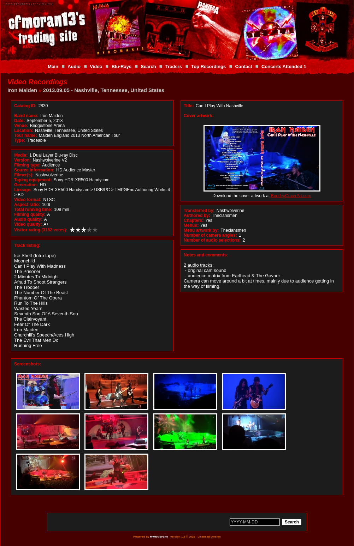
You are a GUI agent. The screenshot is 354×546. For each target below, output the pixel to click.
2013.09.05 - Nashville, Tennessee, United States (103, 90)
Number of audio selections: (212, 240)
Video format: (27, 199)
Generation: (26, 184)
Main (53, 66)
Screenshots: (27, 364)
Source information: (34, 170)
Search (148, 66)
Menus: (191, 225)
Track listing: (27, 245)
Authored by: (197, 215)
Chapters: (193, 220)
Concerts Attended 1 (283, 66)
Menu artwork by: (201, 230)
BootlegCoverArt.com (291, 195)
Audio (74, 66)
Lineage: (22, 189)
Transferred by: (199, 210)
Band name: (26, 115)
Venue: (21, 125)
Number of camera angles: (210, 235)
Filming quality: (30, 214)
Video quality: (28, 224)
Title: (189, 105)
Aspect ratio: (27, 204)
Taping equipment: (33, 179)
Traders (173, 66)
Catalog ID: (25, 105)
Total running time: (33, 209)
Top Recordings (208, 66)
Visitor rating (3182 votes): (40, 230)
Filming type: (27, 165)
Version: (22, 160)
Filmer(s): (24, 174)
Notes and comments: (206, 255)
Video (96, 66)
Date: (19, 120)
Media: (21, 155)
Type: (19, 140)
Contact (243, 66)
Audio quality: (28, 219)
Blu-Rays (121, 66)
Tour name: (25, 135)
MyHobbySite (159, 536)
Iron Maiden (22, 90)
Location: (23, 130)
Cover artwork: (199, 115)
